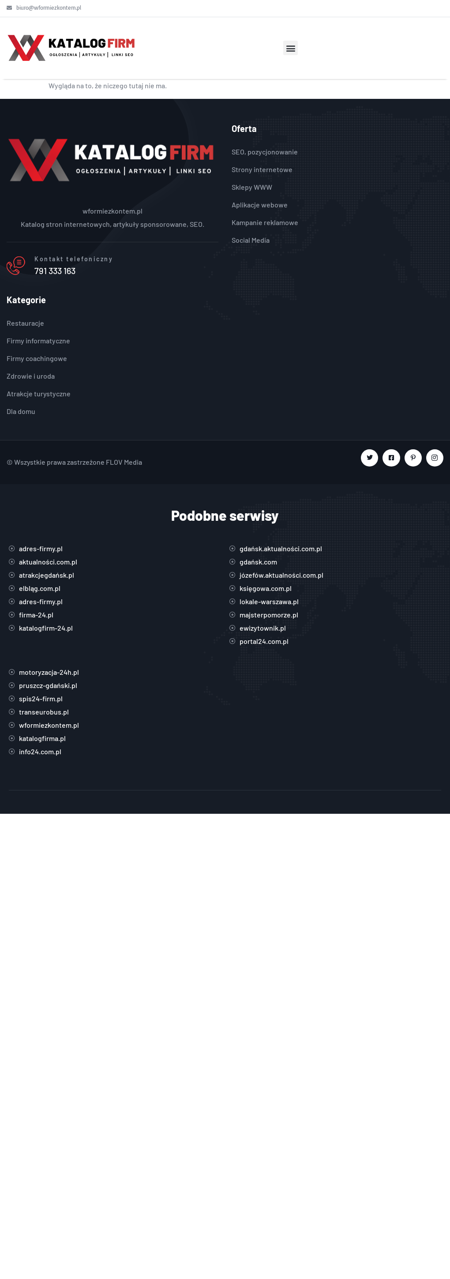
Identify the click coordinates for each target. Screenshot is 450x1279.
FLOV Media (124, 462)
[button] (290, 48)
